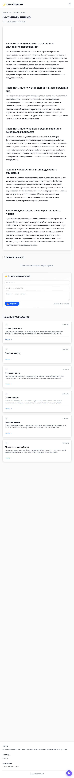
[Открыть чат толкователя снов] (69, 773)
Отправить (12, 303)
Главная (5, 13)
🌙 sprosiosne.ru (12, 4)
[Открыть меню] (70, 4)
